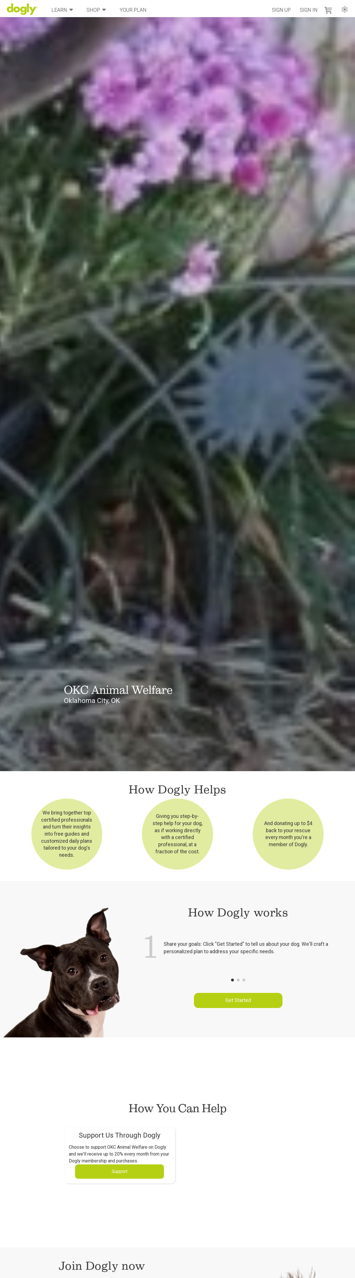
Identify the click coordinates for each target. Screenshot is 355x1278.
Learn (62, 10)
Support (119, 1171)
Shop (96, 10)
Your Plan (133, 10)
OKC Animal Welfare (118, 689)
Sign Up (281, 10)
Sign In (309, 10)
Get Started (238, 1000)
